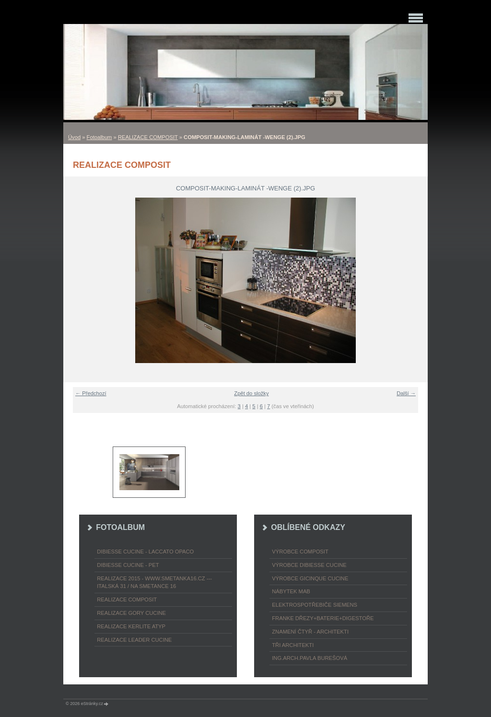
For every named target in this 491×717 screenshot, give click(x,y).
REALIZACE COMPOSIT (148, 137)
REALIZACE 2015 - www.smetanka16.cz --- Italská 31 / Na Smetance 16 (154, 582)
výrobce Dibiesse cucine (309, 565)
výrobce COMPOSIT (300, 551)
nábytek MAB (291, 591)
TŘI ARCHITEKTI (293, 645)
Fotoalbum (99, 137)
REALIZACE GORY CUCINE (131, 613)
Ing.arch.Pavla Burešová (309, 658)
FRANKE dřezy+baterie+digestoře (323, 618)
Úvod (74, 137)
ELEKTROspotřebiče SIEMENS (314, 605)
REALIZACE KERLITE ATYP (131, 626)
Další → (406, 393)
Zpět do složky (251, 393)
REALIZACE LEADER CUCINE (134, 640)
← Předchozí (90, 393)
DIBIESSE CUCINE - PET (128, 565)
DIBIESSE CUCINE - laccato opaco (145, 551)
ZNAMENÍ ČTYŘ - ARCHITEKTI (310, 632)
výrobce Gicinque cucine (310, 578)
